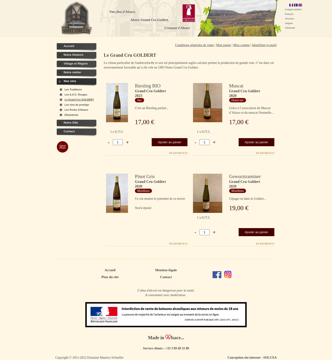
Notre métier (72, 72)
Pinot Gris (145, 176)
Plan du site (110, 277)
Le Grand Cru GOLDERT (79, 99)
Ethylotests (71, 114)
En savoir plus (178, 153)
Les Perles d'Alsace (76, 109)
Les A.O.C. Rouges (76, 94)
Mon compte (241, 45)
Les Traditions (73, 89)
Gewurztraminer (245, 176)
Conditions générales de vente (194, 45)
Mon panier (223, 45)
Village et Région (76, 63)
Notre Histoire (73, 55)
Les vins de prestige (77, 104)
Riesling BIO (147, 86)
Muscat (236, 86)
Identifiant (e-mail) (264, 45)
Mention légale (166, 270)
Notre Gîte (71, 122)
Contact (69, 131)
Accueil (69, 46)
